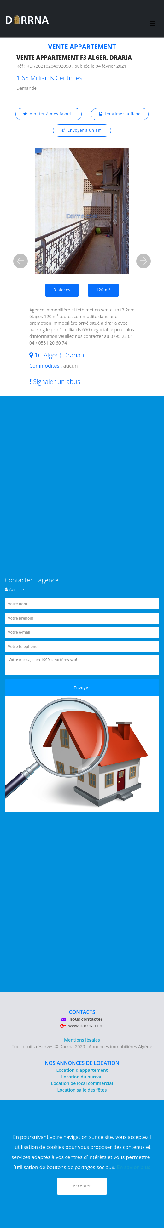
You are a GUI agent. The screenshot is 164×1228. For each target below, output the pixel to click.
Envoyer (82, 687)
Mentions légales (82, 1040)
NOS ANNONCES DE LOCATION (82, 1063)
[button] (20, 261)
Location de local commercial (82, 1083)
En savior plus (134, 1167)
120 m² (103, 290)
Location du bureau (82, 1077)
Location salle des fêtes (82, 1090)
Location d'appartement (82, 1070)
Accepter (82, 1186)
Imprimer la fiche (120, 114)
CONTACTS (82, 1011)
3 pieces (62, 290)
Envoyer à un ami (82, 130)
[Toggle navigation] (152, 19)
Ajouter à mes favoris (48, 114)
